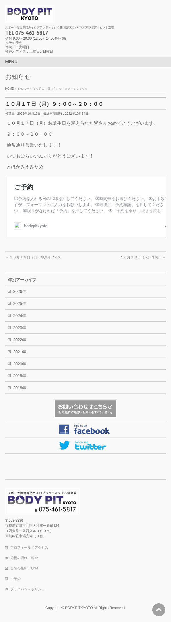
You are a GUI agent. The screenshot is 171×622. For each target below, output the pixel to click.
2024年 (19, 315)
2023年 (19, 327)
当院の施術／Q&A (24, 568)
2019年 (19, 375)
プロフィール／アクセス (29, 548)
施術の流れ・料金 (24, 558)
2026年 (19, 291)
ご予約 (15, 579)
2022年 (19, 339)
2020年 (19, 364)
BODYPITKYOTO (79, 608)
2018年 (19, 387)
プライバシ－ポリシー (27, 589)
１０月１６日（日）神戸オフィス (33, 257)
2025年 (19, 303)
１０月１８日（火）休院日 (143, 257)
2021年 (19, 352)
